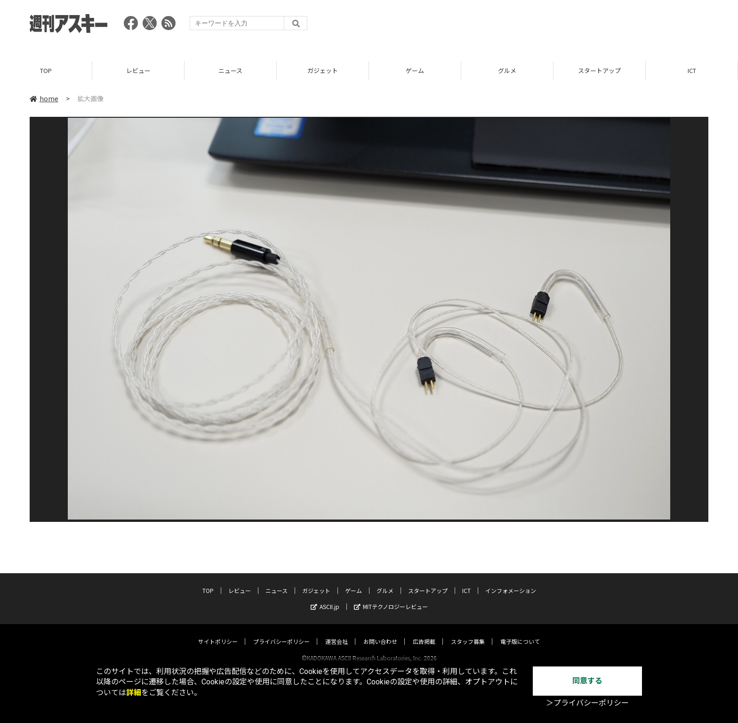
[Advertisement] (537, 26)
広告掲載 (424, 632)
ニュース (230, 70)
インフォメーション (510, 581)
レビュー (138, 70)
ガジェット (322, 70)
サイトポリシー (218, 632)
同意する (587, 680)
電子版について (520, 632)
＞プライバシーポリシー (587, 703)
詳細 (133, 692)
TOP (46, 70)
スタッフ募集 (468, 632)
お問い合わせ (380, 632)
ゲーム (415, 70)
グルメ (507, 70)
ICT (692, 70)
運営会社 (336, 632)
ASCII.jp (325, 597)
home (44, 98)
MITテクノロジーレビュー (391, 597)
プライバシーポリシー (281, 632)
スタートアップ (599, 70)
